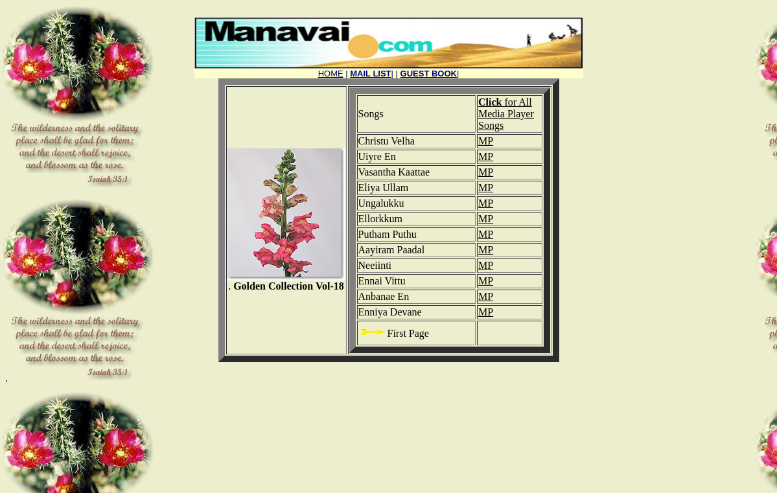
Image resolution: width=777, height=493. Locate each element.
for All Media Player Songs (506, 114)
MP (485, 140)
